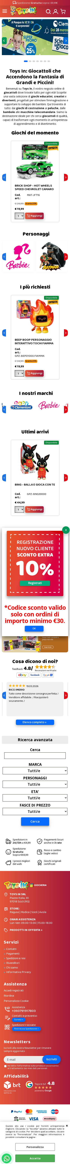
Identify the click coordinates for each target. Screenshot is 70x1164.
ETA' (35, 791)
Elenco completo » (34, 722)
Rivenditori (13, 963)
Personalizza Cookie (16, 1001)
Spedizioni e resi (15, 958)
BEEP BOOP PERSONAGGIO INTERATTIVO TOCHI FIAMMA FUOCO (34, 343)
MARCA (35, 764)
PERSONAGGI (35, 777)
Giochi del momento (35, 133)
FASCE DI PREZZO (35, 805)
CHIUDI (67, 1125)
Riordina (9, 996)
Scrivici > (18, 1020)
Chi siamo (12, 968)
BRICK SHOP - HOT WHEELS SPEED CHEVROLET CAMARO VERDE (34, 189)
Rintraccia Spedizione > (26, 1029)
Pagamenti (13, 954)
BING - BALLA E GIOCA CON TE (35, 484)
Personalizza (35, 1147)
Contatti (11, 949)
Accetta (35, 1158)
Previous (4, 40)
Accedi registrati (14, 991)
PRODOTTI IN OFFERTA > (26, 930)
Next (65, 40)
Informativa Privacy (18, 972)
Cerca (35, 749)
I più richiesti (35, 287)
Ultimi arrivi (35, 432)
